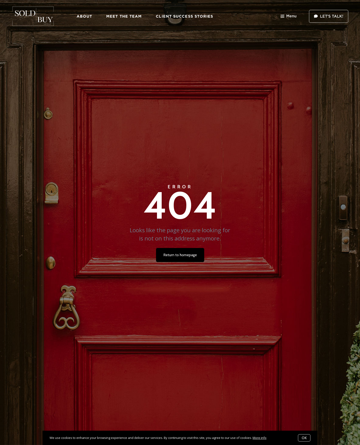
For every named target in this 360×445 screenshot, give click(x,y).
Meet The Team (124, 16)
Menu (288, 16)
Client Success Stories (184, 16)
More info (259, 438)
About (84, 16)
